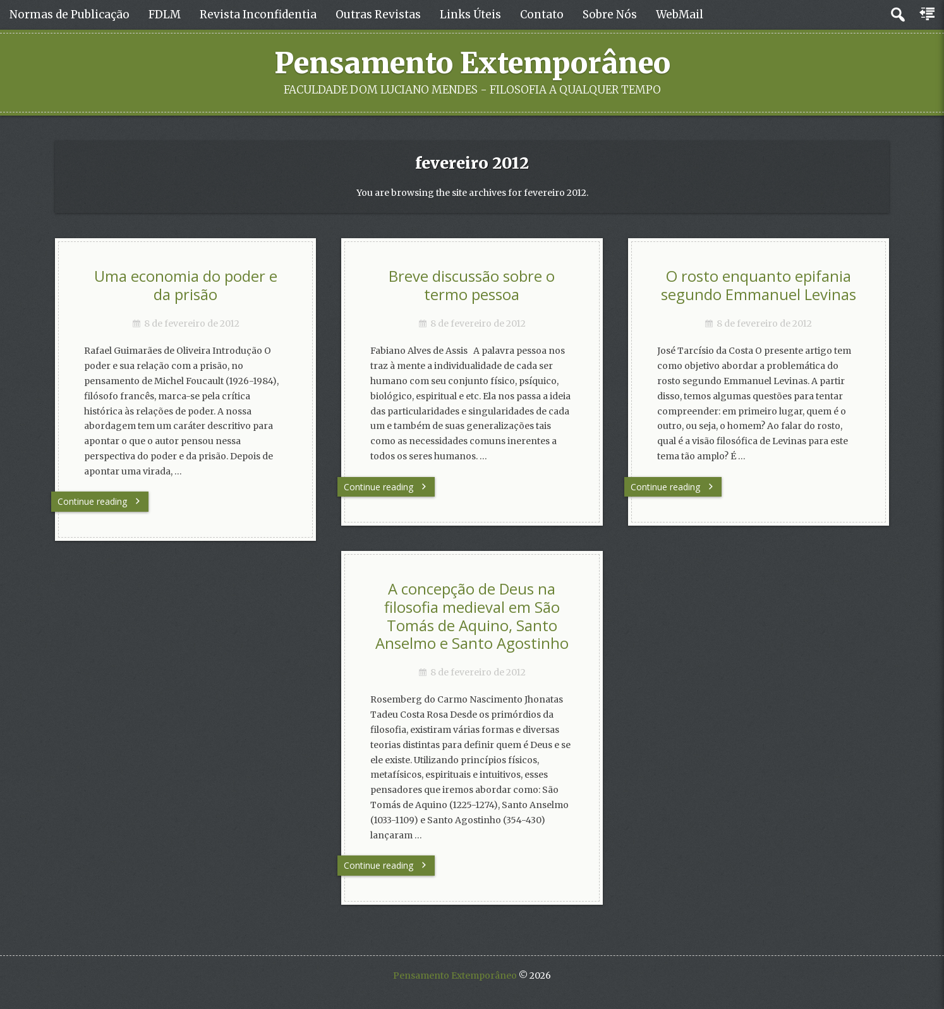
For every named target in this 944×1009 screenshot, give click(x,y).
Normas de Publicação (69, 14)
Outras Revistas (378, 14)
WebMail (679, 14)
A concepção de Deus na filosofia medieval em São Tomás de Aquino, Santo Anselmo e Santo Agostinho (472, 616)
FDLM (164, 14)
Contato (542, 14)
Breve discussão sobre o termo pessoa (472, 285)
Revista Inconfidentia (258, 14)
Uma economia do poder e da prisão (185, 285)
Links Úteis (470, 14)
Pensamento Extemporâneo (472, 63)
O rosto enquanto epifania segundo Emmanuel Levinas (758, 285)
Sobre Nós (610, 14)
